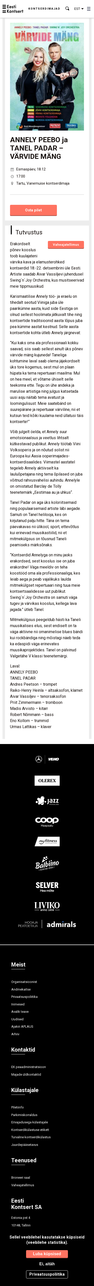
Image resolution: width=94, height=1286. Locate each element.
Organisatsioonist (24, 982)
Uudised (17, 1019)
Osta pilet (33, 210)
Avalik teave (20, 1011)
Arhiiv (15, 1034)
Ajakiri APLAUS (22, 1026)
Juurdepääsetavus (24, 1145)
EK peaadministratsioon (28, 1067)
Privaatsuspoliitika (24, 997)
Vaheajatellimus (66, 244)
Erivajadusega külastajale (29, 1122)
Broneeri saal (20, 1177)
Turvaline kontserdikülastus (31, 1137)
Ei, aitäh (47, 1264)
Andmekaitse (21, 989)
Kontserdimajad (44, 8)
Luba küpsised (47, 1254)
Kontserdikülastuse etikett (30, 1130)
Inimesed (18, 1004)
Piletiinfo (17, 1107)
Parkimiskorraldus (24, 1115)
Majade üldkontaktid (26, 1074)
